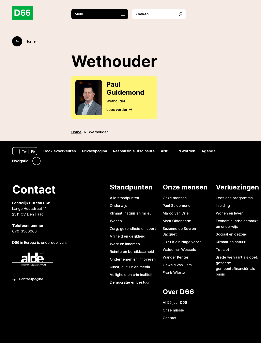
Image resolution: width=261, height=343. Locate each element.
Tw (24, 151)
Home (76, 132)
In (16, 151)
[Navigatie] (26, 161)
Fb (33, 151)
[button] (101, 14)
